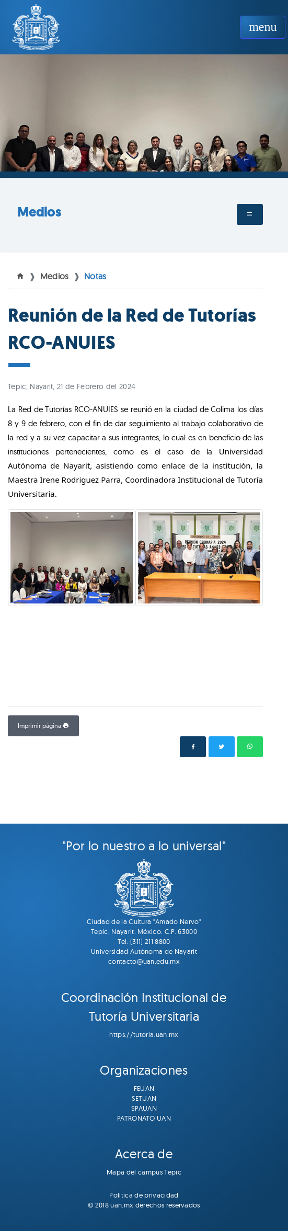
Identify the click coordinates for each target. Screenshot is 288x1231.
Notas (95, 276)
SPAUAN (144, 1108)
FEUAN (144, 1088)
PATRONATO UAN (144, 1118)
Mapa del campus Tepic (144, 1172)
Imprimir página (43, 726)
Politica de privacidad (143, 1195)
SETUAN (144, 1098)
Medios (39, 212)
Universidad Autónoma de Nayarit (144, 951)
